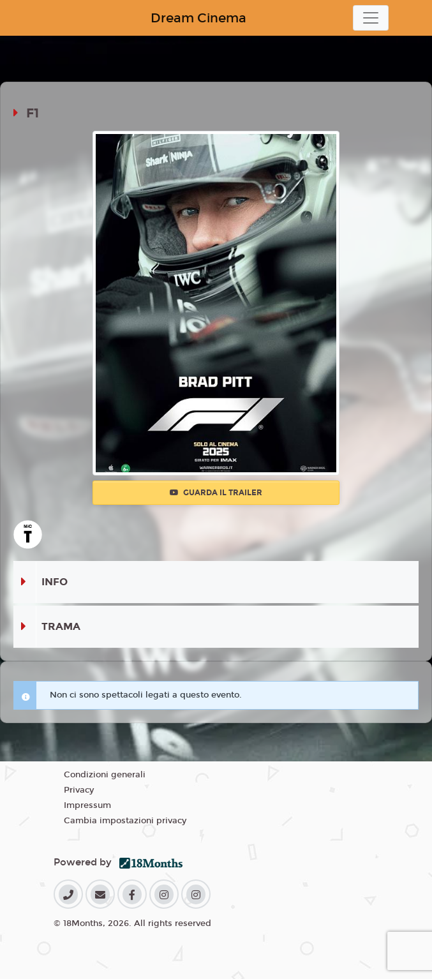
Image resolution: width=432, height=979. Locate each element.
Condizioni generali (104, 775)
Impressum (87, 805)
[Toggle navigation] (371, 18)
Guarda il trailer (216, 492)
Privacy (79, 790)
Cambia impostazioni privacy (125, 821)
